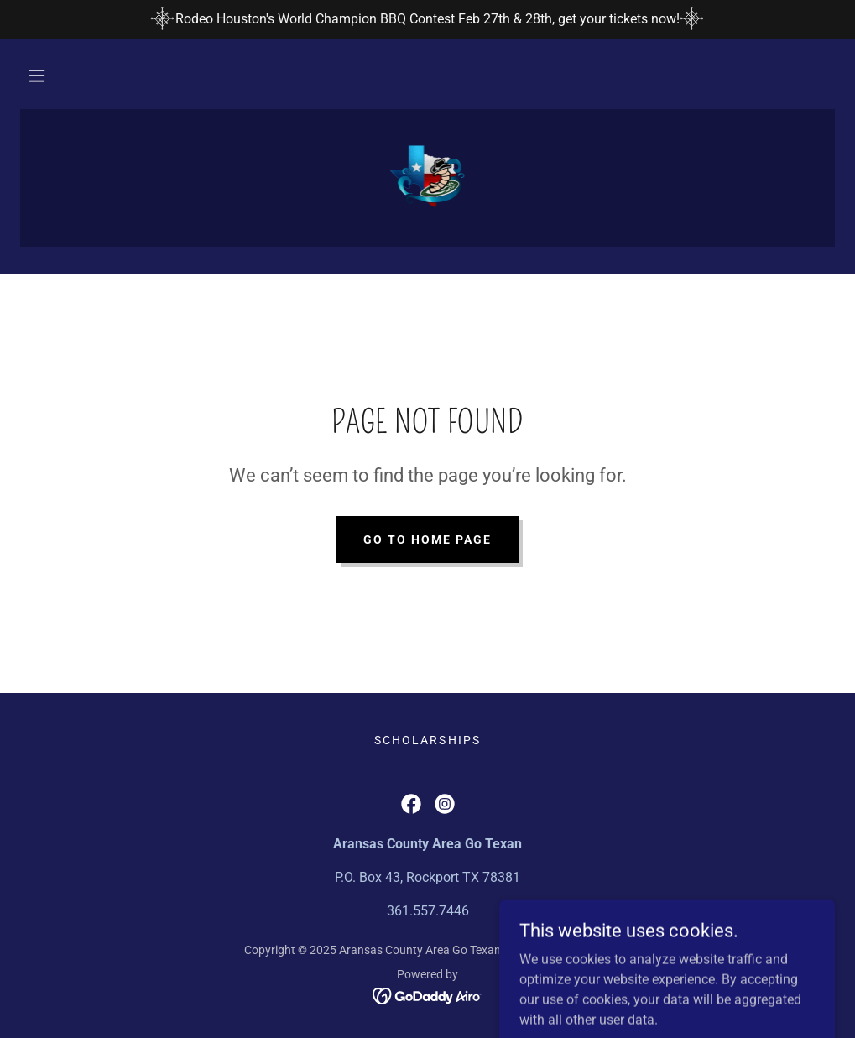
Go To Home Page (427, 539)
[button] (37, 75)
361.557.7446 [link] (428, 911)
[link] (427, 176)
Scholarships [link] (427, 740)
